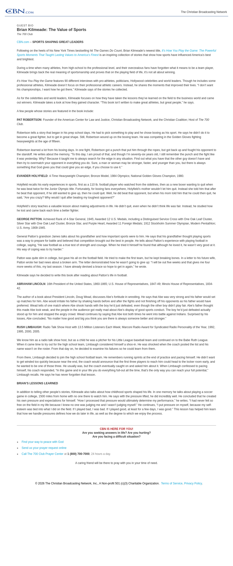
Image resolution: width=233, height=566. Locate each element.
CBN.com (23, 42)
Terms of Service (171, 483)
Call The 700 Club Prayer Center (42, 454)
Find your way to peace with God (43, 442)
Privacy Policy (193, 483)
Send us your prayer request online (44, 448)
